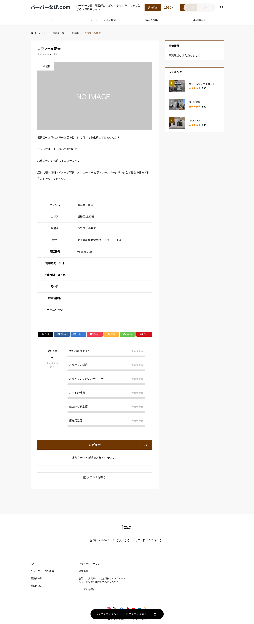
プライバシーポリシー (90, 563)
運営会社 (83, 571)
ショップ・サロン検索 (103, 20)
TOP (54, 20)
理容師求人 (199, 20)
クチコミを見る (108, 614)
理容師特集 (151, 20)
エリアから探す (87, 589)
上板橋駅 (45, 66)
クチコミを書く (136, 614)
